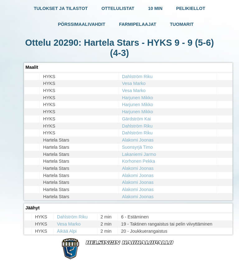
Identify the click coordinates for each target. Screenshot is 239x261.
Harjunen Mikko (137, 97)
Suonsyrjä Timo (137, 147)
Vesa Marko (134, 83)
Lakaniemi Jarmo (139, 154)
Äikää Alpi (67, 231)
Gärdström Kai (136, 118)
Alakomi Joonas (138, 139)
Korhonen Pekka (138, 161)
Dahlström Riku (137, 76)
